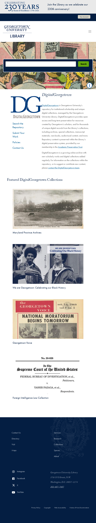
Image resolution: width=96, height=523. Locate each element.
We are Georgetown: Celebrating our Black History (39, 287)
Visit (13, 444)
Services (57, 432)
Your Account (84, 17)
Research (57, 438)
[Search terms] (40, 64)
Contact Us (18, 148)
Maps (14, 450)
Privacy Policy (35, 508)
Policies (16, 142)
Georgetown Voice (22, 342)
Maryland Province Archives (27, 232)
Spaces (57, 450)
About (56, 456)
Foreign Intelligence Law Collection (30, 397)
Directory (15, 438)
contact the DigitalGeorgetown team (63, 167)
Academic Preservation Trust (70, 147)
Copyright (47, 508)
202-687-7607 (57, 487)
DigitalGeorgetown (50, 105)
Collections (58, 444)
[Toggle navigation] (90, 31)
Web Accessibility (60, 508)
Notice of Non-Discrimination (79, 508)
